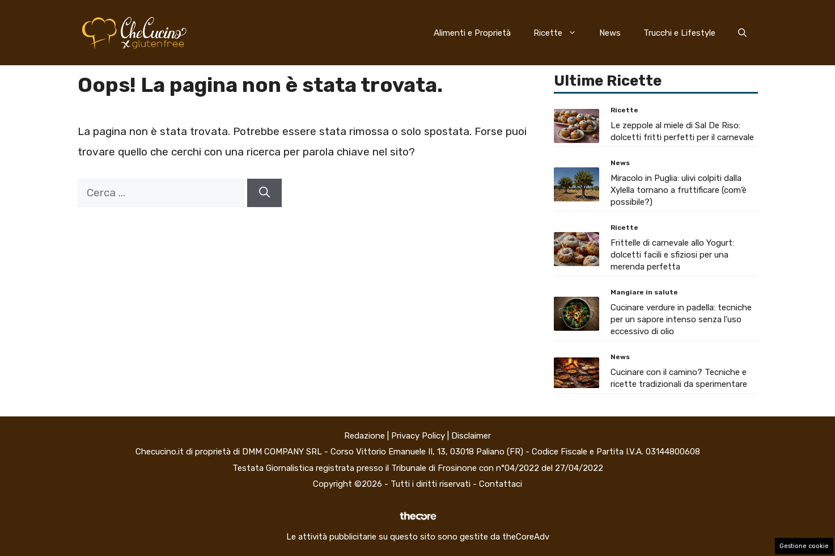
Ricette (560, 33)
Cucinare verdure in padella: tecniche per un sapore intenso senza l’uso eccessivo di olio (681, 319)
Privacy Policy (418, 436)
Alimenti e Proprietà (472, 33)
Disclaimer (471, 436)
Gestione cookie (804, 546)
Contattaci (500, 484)
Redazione (364, 436)
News (610, 33)
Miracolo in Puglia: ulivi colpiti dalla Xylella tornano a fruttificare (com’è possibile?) (679, 190)
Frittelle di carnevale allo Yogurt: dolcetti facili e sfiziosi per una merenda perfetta (672, 255)
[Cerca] (264, 193)
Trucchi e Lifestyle (679, 33)
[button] (742, 33)
